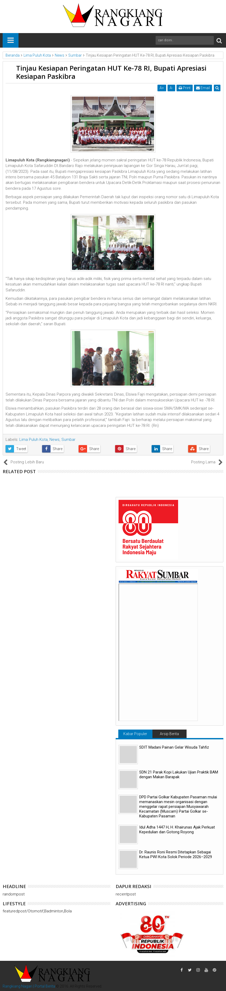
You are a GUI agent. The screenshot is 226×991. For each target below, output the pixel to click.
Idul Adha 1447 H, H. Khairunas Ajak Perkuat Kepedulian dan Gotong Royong (177, 829)
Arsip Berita (169, 734)
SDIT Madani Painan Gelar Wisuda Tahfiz (174, 747)
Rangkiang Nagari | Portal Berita (29, 986)
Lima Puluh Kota (33, 439)
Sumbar (68, 439)
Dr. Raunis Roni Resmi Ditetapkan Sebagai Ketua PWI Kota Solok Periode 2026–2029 (175, 854)
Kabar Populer (135, 734)
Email (203, 88)
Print (185, 88)
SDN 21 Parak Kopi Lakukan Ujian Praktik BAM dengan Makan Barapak (178, 774)
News (54, 439)
